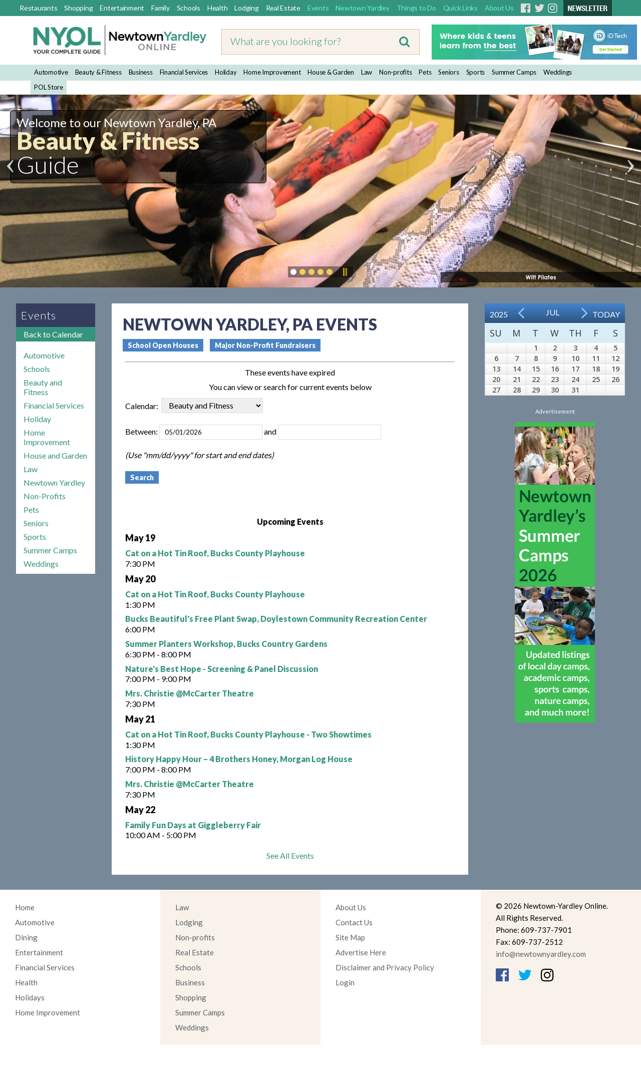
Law (366, 72)
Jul (552, 312)
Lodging (246, 8)
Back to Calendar (53, 334)
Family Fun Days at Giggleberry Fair (193, 825)
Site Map (350, 937)
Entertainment (122, 8)
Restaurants (38, 8)
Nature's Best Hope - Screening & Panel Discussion (221, 668)
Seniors (448, 72)
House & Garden (330, 72)
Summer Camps (514, 72)
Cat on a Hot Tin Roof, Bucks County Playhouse (215, 553)
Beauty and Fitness (43, 387)
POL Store (48, 87)
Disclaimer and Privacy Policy (385, 967)
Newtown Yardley (362, 8)
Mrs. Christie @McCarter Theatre (189, 693)
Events (318, 8)
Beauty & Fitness (98, 72)
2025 (499, 314)
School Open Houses (163, 345)
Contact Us (354, 922)
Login (345, 982)
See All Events (290, 855)
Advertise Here (361, 952)
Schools (188, 8)
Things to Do (416, 8)
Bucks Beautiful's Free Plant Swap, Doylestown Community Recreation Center (276, 618)
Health (217, 8)
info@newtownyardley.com (541, 953)
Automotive (51, 72)
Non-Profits (45, 496)
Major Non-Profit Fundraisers (265, 345)
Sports (475, 72)
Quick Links (460, 8)
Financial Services (184, 72)
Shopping (78, 8)
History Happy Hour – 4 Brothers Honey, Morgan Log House (239, 759)
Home (25, 907)
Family (160, 8)
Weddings (557, 72)
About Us (499, 8)
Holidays (30, 997)
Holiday (225, 72)
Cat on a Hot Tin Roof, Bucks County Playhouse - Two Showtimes (248, 734)
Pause (344, 271)
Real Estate (283, 8)
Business (141, 72)
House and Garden (55, 455)
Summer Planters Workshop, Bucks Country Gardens (226, 643)
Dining (26, 937)
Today (606, 314)
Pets (425, 72)
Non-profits (395, 72)
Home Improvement (271, 72)
